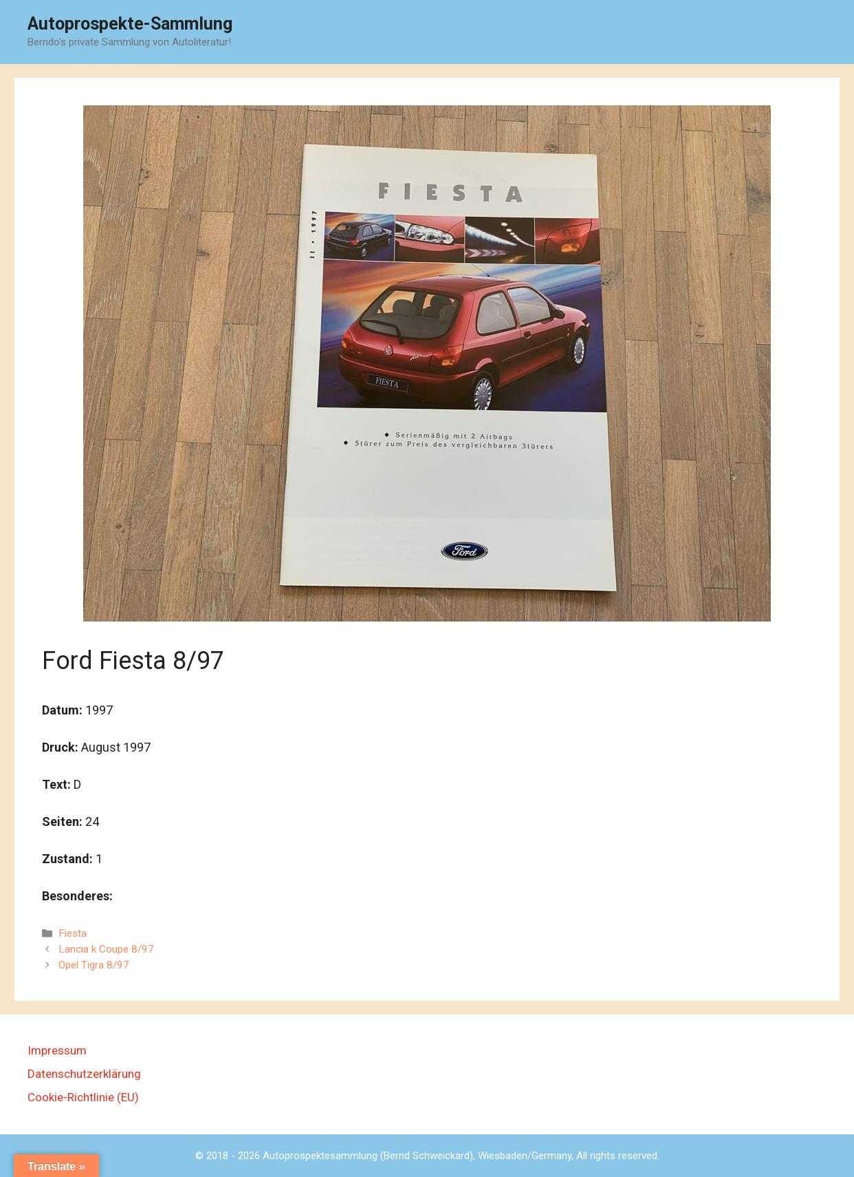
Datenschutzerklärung (84, 1074)
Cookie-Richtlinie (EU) (83, 1097)
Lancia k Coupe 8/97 (106, 949)
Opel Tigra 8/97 (93, 965)
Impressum (57, 1050)
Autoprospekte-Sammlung (130, 24)
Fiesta (72, 933)
